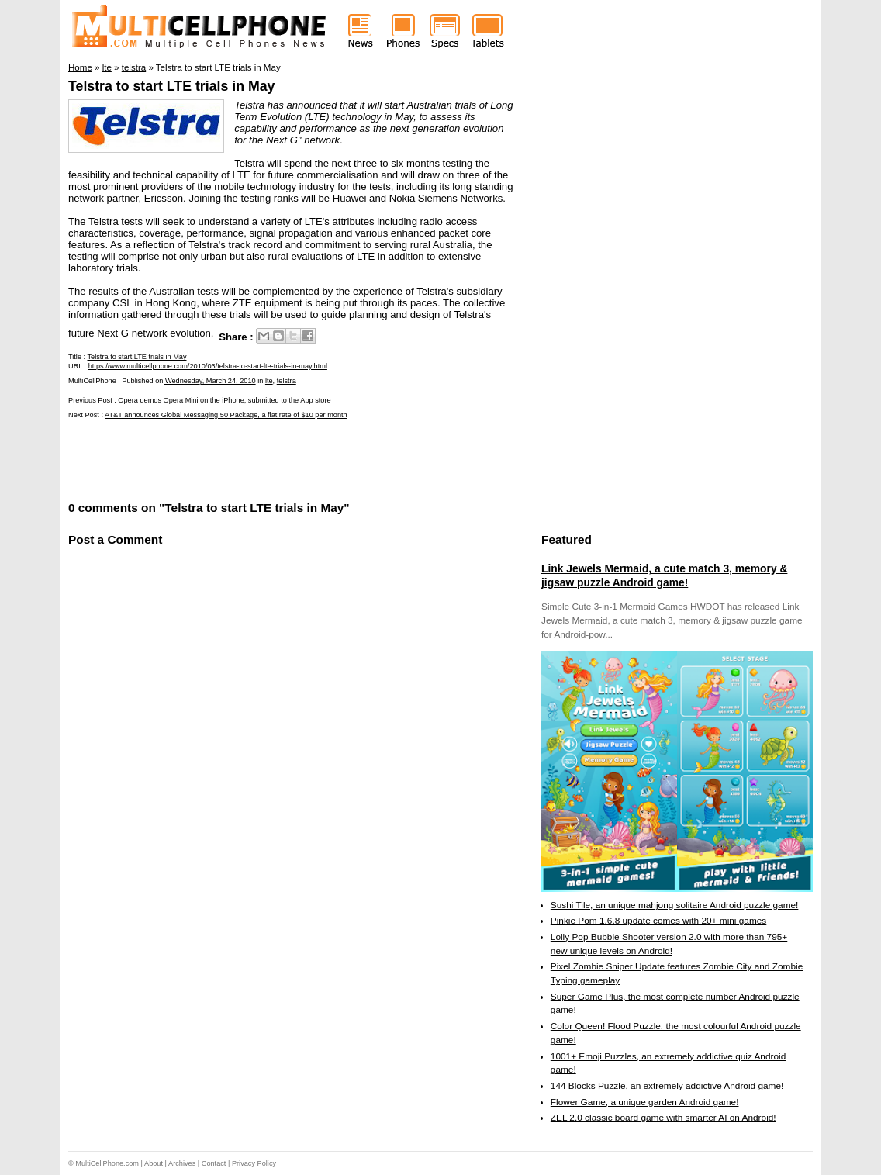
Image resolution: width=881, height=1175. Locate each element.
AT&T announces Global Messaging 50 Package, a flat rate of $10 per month (226, 415)
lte (269, 381)
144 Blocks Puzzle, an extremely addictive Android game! (667, 1085)
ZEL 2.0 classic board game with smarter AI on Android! (663, 1117)
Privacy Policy (254, 1163)
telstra (286, 381)
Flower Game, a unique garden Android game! (645, 1102)
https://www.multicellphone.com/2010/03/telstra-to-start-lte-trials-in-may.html (207, 366)
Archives (181, 1163)
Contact (214, 1163)
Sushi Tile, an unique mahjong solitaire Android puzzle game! (675, 905)
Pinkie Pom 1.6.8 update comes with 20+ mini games (658, 920)
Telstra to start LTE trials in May (171, 86)
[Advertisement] (249, 458)
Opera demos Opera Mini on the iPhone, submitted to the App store (224, 400)
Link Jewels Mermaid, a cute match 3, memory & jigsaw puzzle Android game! (664, 575)
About (153, 1163)
